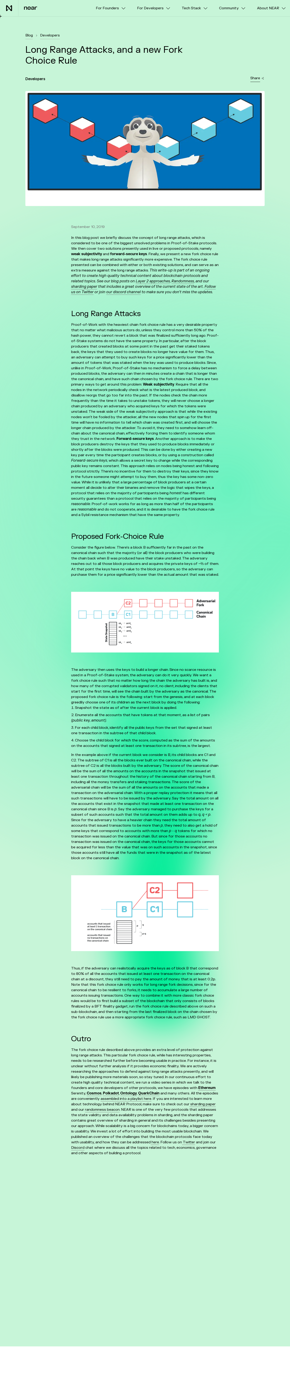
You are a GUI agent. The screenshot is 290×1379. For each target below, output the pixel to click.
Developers (50, 35)
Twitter (188, 1142)
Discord (78, 1147)
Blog (29, 35)
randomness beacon (102, 1109)
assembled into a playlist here (126, 1098)
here (155, 1142)
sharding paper (202, 1104)
